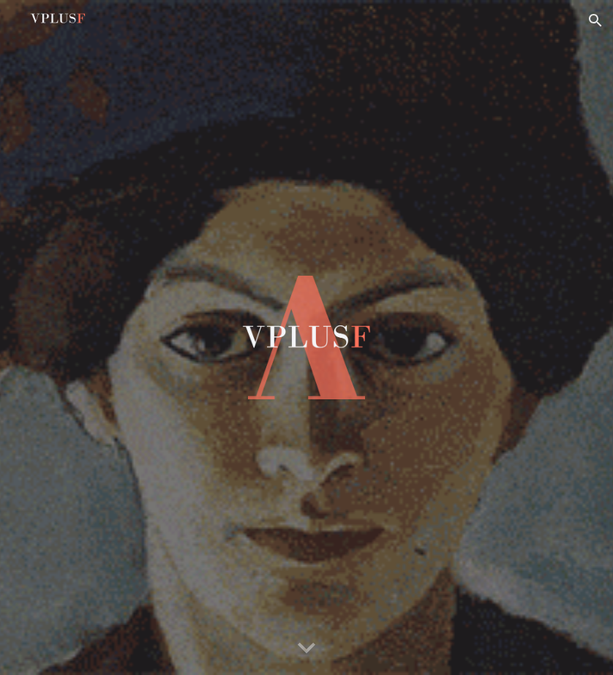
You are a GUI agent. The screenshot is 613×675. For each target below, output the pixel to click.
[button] (595, 20)
